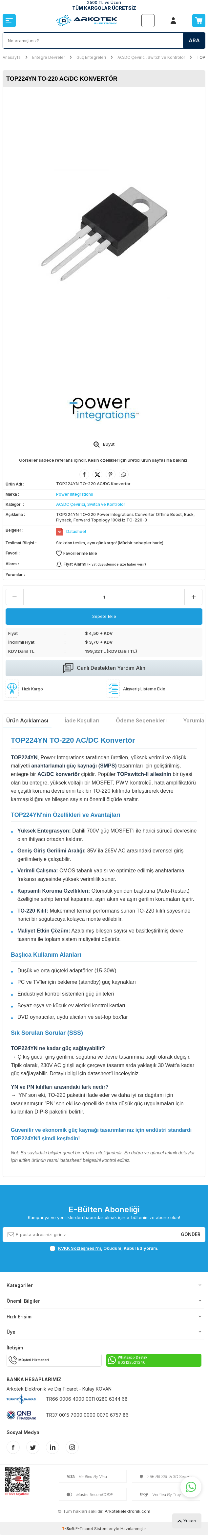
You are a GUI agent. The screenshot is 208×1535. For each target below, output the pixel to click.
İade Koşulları (82, 720)
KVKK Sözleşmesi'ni (79, 1248)
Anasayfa (12, 57)
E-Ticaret (84, 1528)
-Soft (68, 1528)
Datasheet (76, 531)
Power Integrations (74, 494)
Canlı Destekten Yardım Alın (104, 668)
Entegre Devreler (48, 57)
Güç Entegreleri (91, 57)
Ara (194, 40)
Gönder (190, 1234)
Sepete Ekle (104, 616)
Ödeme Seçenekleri (141, 720)
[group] (104, 234)
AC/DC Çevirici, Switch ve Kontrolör (151, 57)
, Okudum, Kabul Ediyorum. (104, 1248)
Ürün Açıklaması (27, 720)
